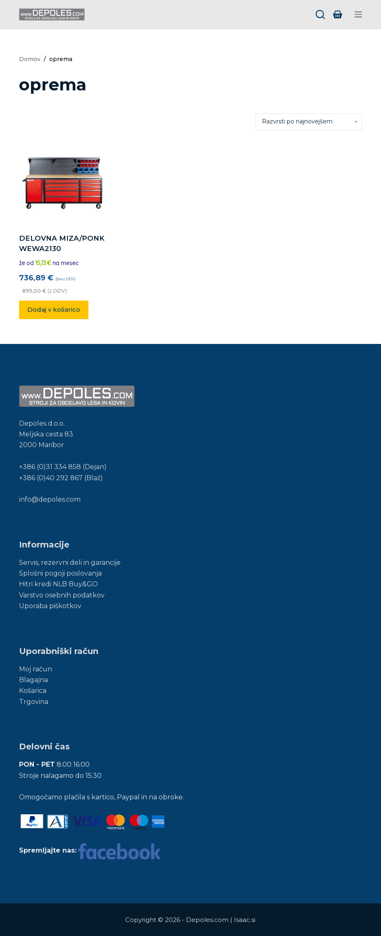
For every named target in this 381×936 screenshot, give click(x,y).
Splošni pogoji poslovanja (60, 573)
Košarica (32, 690)
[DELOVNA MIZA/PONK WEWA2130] (64, 181)
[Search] (320, 14)
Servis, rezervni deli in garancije (70, 562)
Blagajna (33, 680)
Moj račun (35, 669)
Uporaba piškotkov (50, 606)
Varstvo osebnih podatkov (62, 595)
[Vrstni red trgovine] (308, 122)
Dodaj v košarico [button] (53, 309)
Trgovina (33, 702)
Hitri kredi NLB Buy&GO (58, 584)
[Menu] (358, 14)
